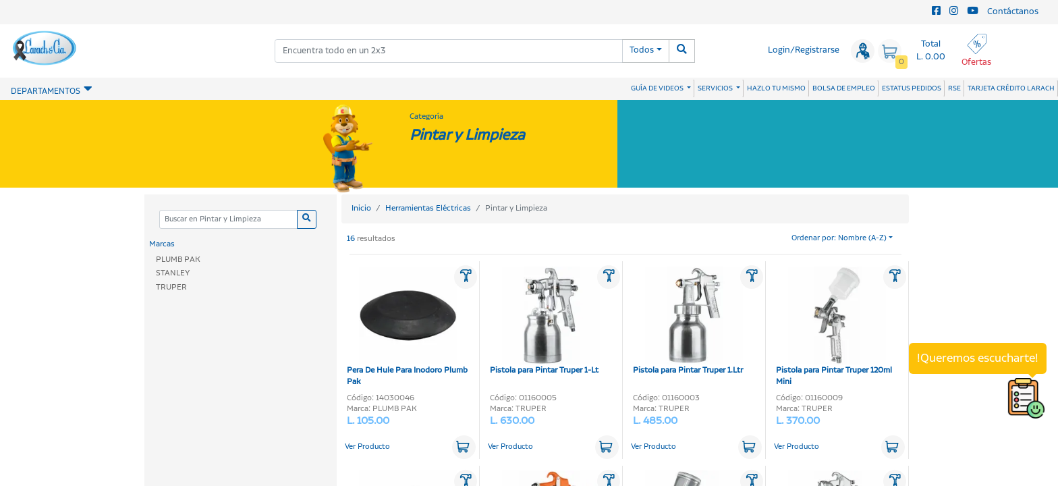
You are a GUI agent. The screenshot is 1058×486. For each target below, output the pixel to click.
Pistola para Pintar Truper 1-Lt (545, 321)
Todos (642, 50)
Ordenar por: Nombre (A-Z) (839, 238)
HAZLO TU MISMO (776, 88)
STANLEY (173, 273)
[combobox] (449, 51)
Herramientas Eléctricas (428, 208)
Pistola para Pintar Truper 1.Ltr (688, 321)
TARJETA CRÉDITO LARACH (1011, 88)
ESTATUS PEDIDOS (911, 88)
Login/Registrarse (803, 50)
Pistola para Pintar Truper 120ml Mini (834, 327)
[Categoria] (228, 220)
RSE (954, 88)
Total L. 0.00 (930, 50)
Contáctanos (1012, 11)
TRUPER (171, 287)
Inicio (361, 208)
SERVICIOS (716, 88)
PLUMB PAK (178, 259)
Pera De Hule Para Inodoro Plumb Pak (407, 327)
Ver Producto (367, 446)
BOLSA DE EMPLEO (843, 88)
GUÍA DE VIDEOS (658, 88)
